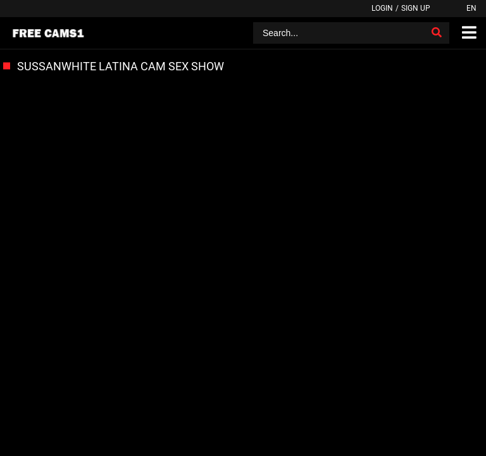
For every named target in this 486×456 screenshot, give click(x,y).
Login (382, 8)
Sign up (415, 8)
